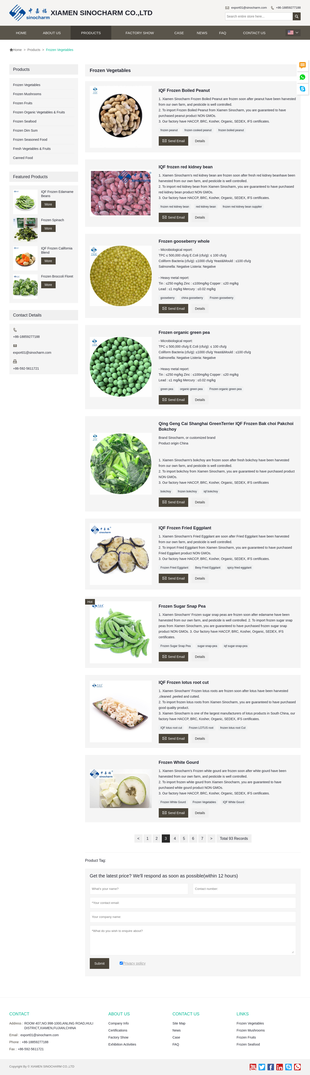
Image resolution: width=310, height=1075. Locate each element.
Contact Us (254, 33)
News (202, 33)
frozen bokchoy (187, 491)
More (48, 204)
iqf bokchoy (211, 491)
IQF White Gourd (233, 802)
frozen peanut (169, 130)
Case (179, 33)
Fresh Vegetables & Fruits (32, 149)
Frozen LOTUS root (201, 727)
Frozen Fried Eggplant (174, 567)
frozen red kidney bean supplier (242, 206)
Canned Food (23, 158)
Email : (14, 1035)
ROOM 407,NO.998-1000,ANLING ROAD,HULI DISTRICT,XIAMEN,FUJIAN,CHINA (58, 1025)
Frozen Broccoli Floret (57, 276)
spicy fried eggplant (239, 567)
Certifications (117, 1030)
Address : (16, 1023)
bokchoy (166, 491)
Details (200, 141)
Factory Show (140, 33)
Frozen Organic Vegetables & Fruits (39, 112)
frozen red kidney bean (175, 206)
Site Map (179, 1023)
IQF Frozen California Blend (56, 250)
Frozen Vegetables (204, 802)
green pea (167, 389)
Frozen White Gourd (173, 802)
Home (21, 33)
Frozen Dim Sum (25, 130)
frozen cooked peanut (197, 130)
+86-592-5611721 (26, 368)
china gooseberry (192, 297)
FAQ (222, 33)
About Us (52, 33)
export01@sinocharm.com (249, 7)
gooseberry (168, 297)
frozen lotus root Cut (232, 727)
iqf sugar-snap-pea (235, 646)
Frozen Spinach (52, 220)
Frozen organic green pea (225, 389)
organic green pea (191, 389)
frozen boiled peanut (231, 130)
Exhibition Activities (122, 1044)
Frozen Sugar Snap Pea (176, 646)
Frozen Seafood (24, 121)
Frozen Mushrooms (27, 94)
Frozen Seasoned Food (30, 139)
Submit (99, 963)
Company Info (118, 1023)
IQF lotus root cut (171, 727)
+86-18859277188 (288, 7)
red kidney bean (206, 206)
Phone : (15, 1042)
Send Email (173, 140)
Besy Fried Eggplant (207, 567)
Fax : (13, 1049)
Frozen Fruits (22, 103)
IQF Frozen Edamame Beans (57, 194)
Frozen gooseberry (221, 297)
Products (91, 33)
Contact (19, 1014)
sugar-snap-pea (207, 646)
